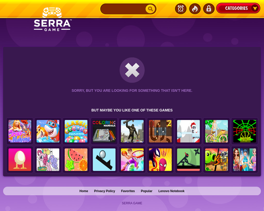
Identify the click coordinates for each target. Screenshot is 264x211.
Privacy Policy (104, 191)
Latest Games (180, 9)
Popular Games (194, 9)
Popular (146, 191)
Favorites (128, 191)
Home (83, 191)
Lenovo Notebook (171, 191)
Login (208, 9)
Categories (238, 8)
